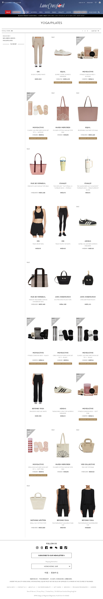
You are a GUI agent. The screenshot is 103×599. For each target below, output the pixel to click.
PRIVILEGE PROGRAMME (80, 587)
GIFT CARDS (57, 587)
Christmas (16, 12)
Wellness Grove (80, 12)
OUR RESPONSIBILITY (44, 587)
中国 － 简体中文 (51, 572)
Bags (54, 12)
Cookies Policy (50, 591)
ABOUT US (31, 587)
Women (34, 12)
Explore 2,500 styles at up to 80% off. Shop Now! (51, 16)
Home (68, 12)
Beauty (61, 12)
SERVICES (67, 587)
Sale (8, 12)
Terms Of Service (31, 591)
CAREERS (93, 587)
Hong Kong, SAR (57, 566)
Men (41, 12)
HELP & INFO (11, 587)
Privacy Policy (40, 591)
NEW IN (25, 12)
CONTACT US (22, 587)
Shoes (47, 12)
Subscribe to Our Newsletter (51, 555)
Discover (92, 12)
